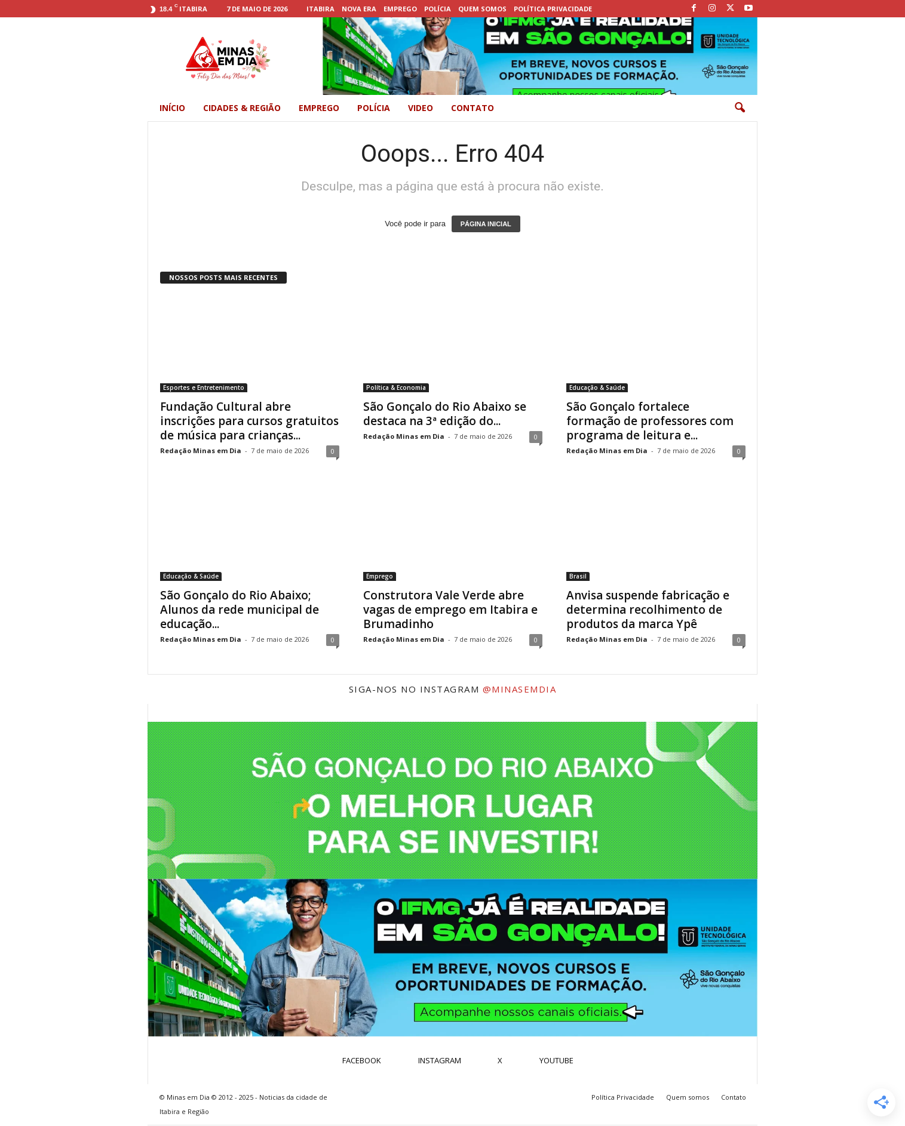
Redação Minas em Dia (200, 451)
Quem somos (482, 8)
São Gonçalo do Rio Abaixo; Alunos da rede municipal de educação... (239, 610)
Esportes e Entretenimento (203, 388)
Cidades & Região (242, 107)
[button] (739, 108)
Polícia (437, 8)
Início (172, 107)
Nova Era (359, 8)
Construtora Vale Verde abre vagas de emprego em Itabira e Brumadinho (450, 610)
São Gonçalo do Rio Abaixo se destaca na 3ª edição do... (444, 414)
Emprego (400, 8)
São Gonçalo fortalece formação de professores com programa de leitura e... (650, 421)
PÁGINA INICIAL (486, 224)
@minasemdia (520, 690)
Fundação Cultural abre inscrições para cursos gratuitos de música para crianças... (249, 421)
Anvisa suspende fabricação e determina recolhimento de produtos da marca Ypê (647, 610)
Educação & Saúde (597, 388)
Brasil (578, 577)
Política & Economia (396, 388)
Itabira (320, 8)
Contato (472, 107)
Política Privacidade (553, 8)
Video (420, 107)
